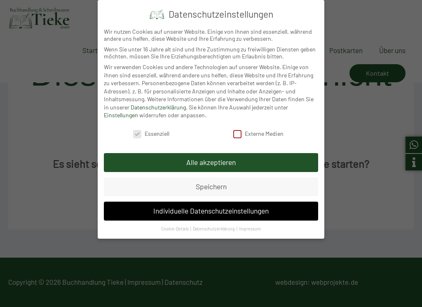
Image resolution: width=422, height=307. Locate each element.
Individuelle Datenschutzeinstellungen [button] (211, 208)
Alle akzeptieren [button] (211, 160)
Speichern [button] (211, 184)
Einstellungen (121, 113)
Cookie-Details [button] (175, 226)
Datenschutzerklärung (158, 105)
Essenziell (151, 131)
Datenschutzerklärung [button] (214, 226)
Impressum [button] (250, 226)
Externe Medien (258, 131)
